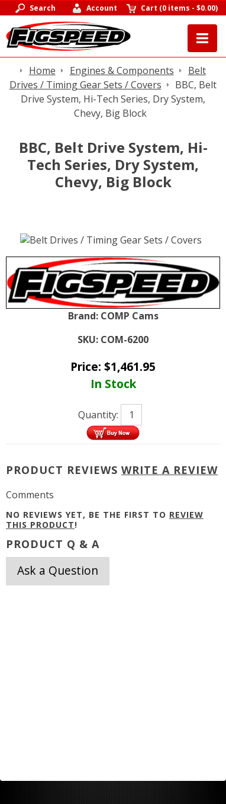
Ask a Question (57, 570)
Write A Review (169, 470)
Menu (202, 38)
